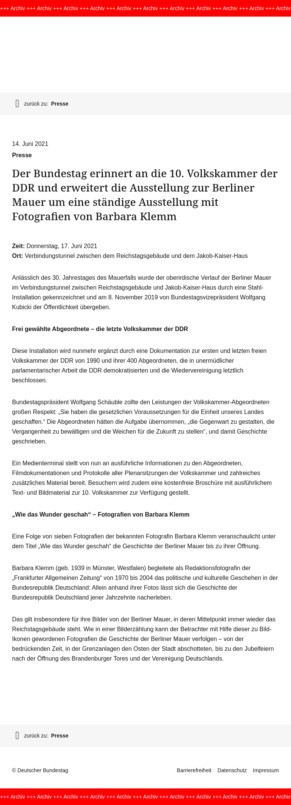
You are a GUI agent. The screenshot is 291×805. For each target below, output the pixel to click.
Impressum (266, 770)
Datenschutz (232, 770)
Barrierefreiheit (194, 770)
